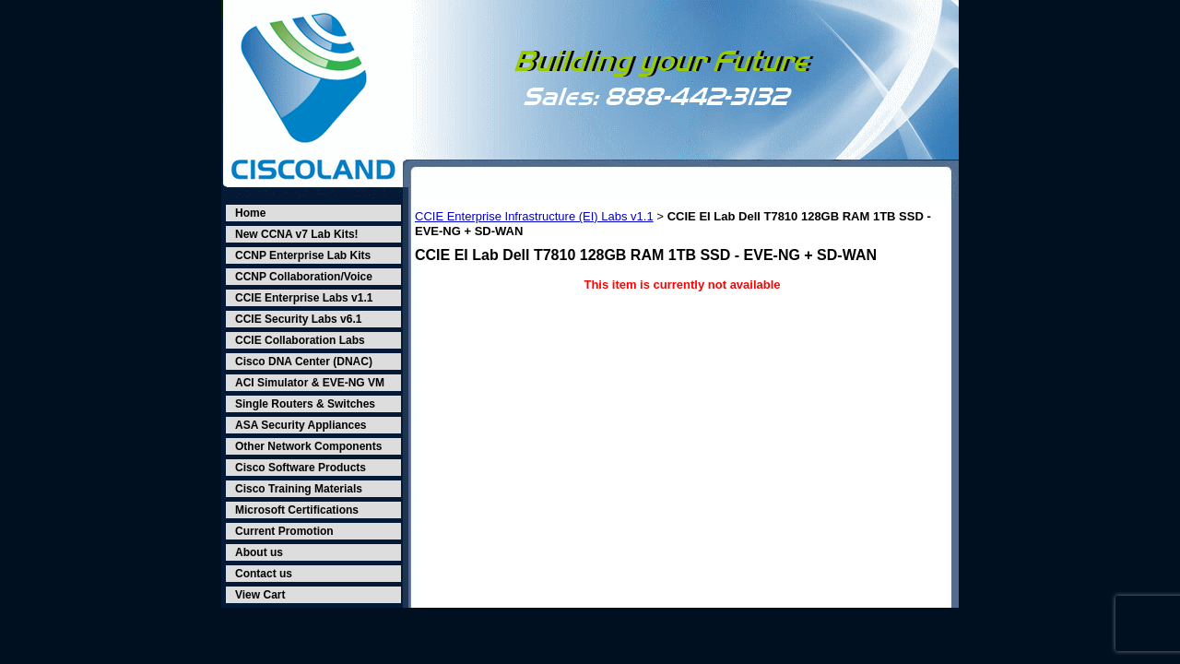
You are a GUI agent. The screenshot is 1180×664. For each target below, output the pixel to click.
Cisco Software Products (300, 467)
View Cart (260, 594)
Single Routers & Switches (305, 403)
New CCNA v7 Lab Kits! (297, 234)
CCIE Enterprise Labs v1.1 (303, 297)
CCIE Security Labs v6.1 (298, 319)
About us (259, 552)
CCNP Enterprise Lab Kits (303, 255)
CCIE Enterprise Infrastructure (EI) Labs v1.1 (534, 216)
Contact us (263, 573)
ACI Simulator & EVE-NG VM (309, 382)
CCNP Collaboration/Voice (303, 276)
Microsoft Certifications (297, 510)
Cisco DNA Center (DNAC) (303, 361)
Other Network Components (308, 446)
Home (250, 213)
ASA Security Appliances (301, 425)
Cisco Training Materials (298, 488)
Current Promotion (284, 531)
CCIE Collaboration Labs (300, 340)
